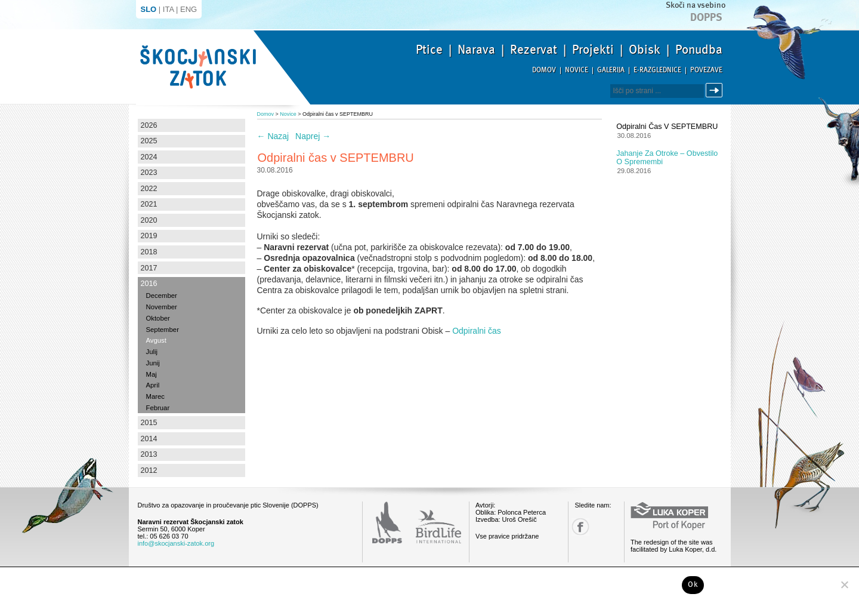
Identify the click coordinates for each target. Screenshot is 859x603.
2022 (149, 188)
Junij (153, 363)
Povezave (706, 70)
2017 (149, 268)
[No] (844, 584)
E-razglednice (657, 70)
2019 (149, 236)
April (153, 385)
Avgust (156, 340)
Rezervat (533, 49)
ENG (188, 9)
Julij (152, 351)
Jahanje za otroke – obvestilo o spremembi (667, 157)
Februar (158, 407)
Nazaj (273, 136)
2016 (149, 283)
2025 (149, 141)
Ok (693, 584)
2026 (149, 125)
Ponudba (698, 49)
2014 (149, 439)
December (161, 295)
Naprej (312, 136)
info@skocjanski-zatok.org (176, 543)
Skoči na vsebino (695, 5)
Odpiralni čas (476, 331)
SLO (149, 9)
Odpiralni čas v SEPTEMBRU (667, 126)
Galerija (611, 70)
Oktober (158, 318)
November (161, 306)
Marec (155, 396)
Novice (576, 70)
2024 (149, 157)
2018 (149, 252)
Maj (151, 374)
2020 (149, 220)
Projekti (593, 49)
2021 (149, 204)
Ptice (429, 49)
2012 (149, 470)
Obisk (644, 49)
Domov (544, 70)
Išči (716, 90)
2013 (149, 454)
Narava (476, 49)
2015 (149, 423)
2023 (149, 172)
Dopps (706, 17)
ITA (168, 9)
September (162, 329)
